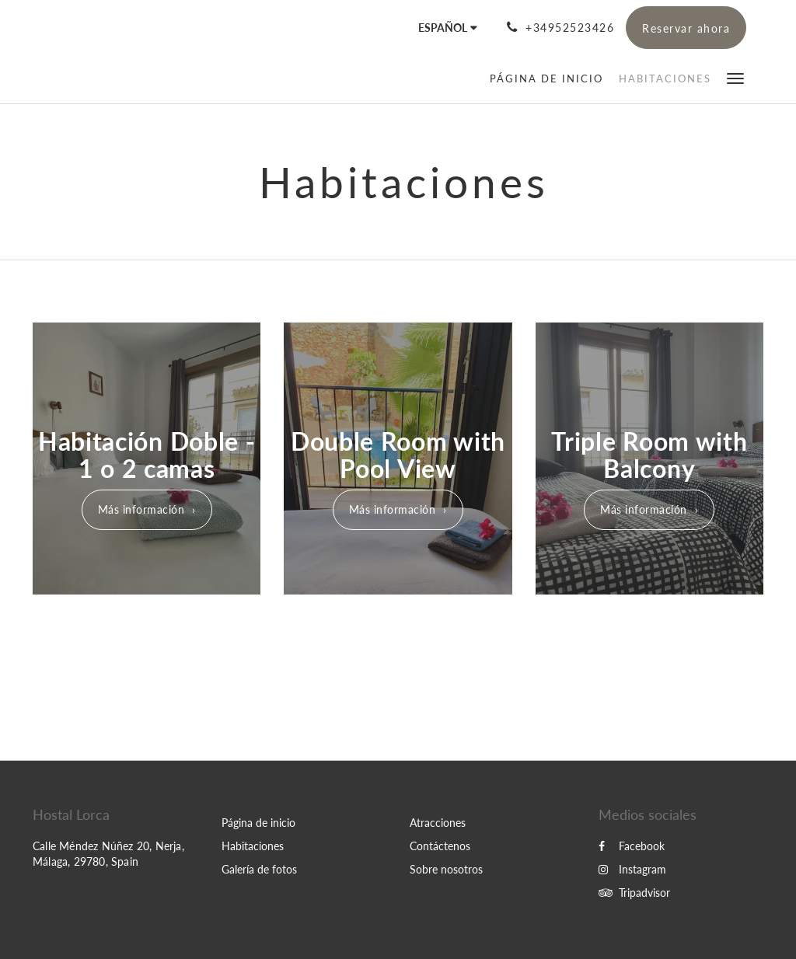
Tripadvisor (634, 892)
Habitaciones (253, 846)
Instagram (632, 869)
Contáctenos (440, 846)
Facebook (632, 846)
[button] (735, 77)
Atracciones (438, 822)
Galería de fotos (259, 869)
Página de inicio (258, 822)
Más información (141, 509)
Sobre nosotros (446, 869)
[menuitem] (550, 78)
